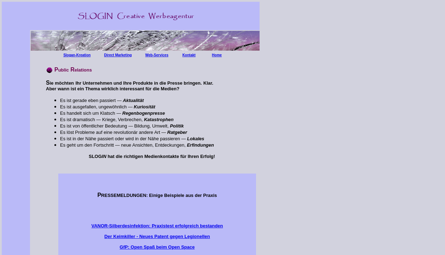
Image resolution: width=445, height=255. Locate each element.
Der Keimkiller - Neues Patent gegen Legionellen (157, 236)
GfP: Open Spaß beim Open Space (157, 247)
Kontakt (188, 55)
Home (217, 55)
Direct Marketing (118, 55)
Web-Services (156, 55)
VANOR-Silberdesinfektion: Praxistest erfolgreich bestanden (157, 225)
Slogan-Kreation (76, 55)
